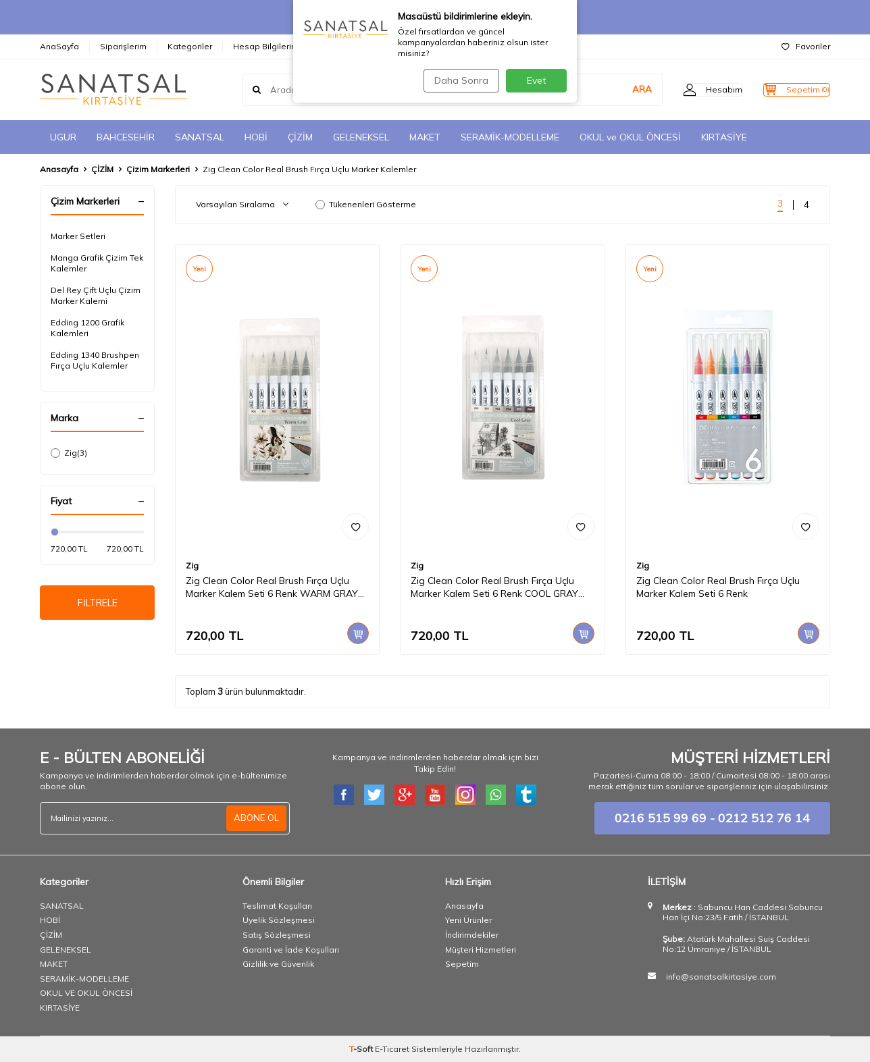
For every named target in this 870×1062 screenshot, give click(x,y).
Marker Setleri (78, 236)
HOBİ (256, 137)
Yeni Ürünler (468, 920)
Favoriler (806, 46)
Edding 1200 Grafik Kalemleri (87, 327)
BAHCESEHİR (126, 137)
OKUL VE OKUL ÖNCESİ (86, 993)
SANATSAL (199, 137)
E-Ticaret (392, 1049)
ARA (615, 90)
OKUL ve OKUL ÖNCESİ (630, 137)
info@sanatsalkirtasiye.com (721, 977)
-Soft (362, 1049)
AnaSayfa (59, 46)
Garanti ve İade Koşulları (290, 950)
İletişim (340, 46)
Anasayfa (59, 169)
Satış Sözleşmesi (276, 935)
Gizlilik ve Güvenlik (278, 964)
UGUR (63, 137)
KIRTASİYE (724, 137)
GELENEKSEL (361, 137)
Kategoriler (190, 46)
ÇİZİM (300, 137)
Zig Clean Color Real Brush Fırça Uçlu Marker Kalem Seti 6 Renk (718, 587)
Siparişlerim (123, 46)
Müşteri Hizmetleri (480, 950)
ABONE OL (255, 818)
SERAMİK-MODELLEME (510, 137)
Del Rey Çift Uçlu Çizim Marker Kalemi (95, 295)
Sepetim (462, 964)
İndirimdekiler (471, 935)
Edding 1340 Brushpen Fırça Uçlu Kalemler (95, 360)
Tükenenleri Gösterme (365, 204)
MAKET (424, 137)
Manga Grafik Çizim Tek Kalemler (97, 263)
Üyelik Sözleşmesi (278, 920)
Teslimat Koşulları (277, 906)
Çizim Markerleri (158, 169)
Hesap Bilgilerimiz (269, 46)
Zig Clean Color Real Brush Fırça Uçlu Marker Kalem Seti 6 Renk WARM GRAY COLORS (272, 587)
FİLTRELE (98, 604)
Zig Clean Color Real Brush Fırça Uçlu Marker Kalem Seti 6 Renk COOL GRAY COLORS (494, 587)
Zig (69, 453)
